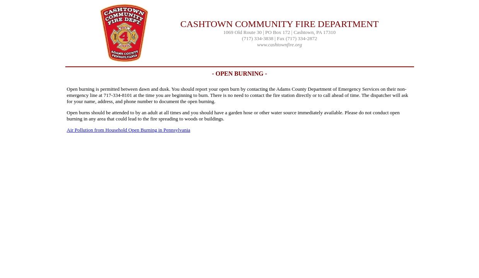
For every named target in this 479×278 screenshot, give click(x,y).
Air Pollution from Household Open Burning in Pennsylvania (129, 130)
